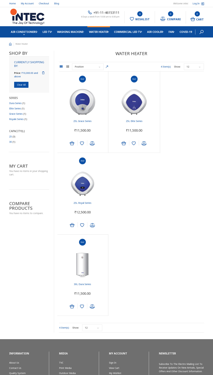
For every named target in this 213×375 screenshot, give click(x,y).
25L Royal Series (181, 121)
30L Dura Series (81, 202)
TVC (61, 280)
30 (12, 141)
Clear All (21, 84)
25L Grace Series (81, 121)
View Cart (114, 285)
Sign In (112, 280)
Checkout (44, 3)
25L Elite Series (131, 121)
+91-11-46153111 (106, 12)
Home (12, 3)
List (68, 66)
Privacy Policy (16, 311)
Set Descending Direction (107, 66)
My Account (27, 3)
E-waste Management (21, 296)
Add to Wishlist (81, 144)
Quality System (17, 290)
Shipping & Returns (19, 301)
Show (177, 66)
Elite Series (16, 108)
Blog (56, 3)
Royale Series (18, 119)
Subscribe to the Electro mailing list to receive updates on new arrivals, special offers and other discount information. (181, 285)
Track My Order (117, 296)
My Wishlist (115, 290)
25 (12, 136)
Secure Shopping (18, 306)
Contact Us (15, 285)
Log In (196, 3)
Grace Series (17, 113)
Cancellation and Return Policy (25, 317)
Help (111, 301)
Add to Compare (91, 144)
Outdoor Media (67, 290)
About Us (14, 280)
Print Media (65, 285)
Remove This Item (43, 73)
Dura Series (17, 103)
